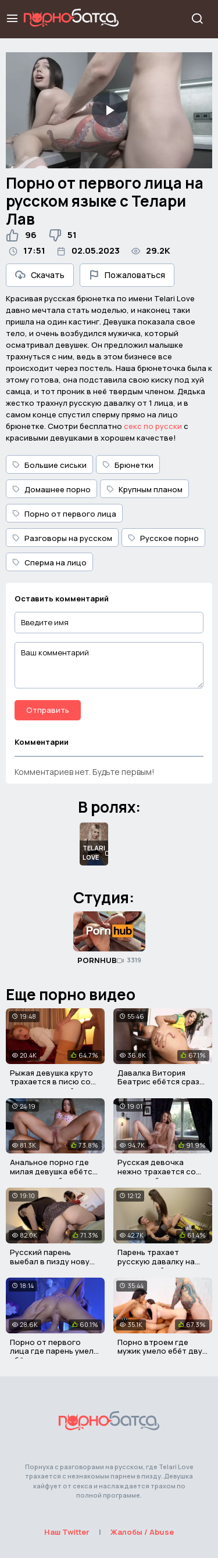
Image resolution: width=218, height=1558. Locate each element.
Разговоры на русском (62, 538)
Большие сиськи (49, 465)
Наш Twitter (67, 1532)
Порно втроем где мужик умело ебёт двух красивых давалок (161, 1351)
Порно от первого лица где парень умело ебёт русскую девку (54, 1351)
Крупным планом (144, 489)
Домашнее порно (51, 489)
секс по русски (153, 426)
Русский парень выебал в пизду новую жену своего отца (53, 1261)
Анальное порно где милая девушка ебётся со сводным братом (53, 1171)
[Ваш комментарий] (109, 665)
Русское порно (163, 538)
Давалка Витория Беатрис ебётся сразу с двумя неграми (160, 1081)
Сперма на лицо (49, 562)
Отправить (47, 710)
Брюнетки (127, 465)
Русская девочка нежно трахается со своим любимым (156, 1171)
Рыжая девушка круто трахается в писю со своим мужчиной (51, 1081)
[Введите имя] (109, 622)
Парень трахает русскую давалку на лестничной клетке (156, 1261)
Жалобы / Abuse (142, 1532)
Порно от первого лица (64, 513)
